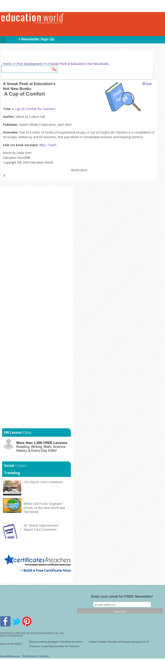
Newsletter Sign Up (37, 39)
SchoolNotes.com (10, 656)
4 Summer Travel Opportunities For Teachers (54, 646)
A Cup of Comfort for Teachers (33, 109)
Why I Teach (48, 145)
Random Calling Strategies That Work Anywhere (56, 641)
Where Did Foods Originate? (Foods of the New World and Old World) (44, 508)
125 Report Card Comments (43, 482)
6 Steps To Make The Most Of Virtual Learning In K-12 (118, 641)
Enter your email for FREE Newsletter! (122, 596)
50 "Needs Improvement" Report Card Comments (41, 527)
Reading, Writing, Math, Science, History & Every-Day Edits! (41, 446)
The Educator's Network (35, 656)
